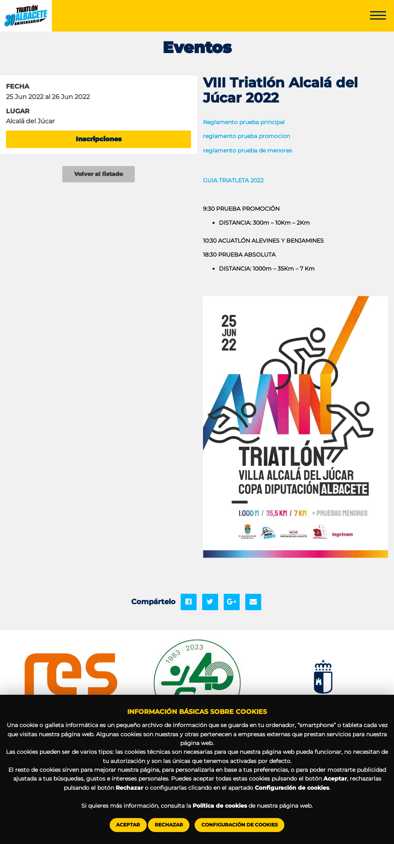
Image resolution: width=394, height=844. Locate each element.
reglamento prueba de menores (247, 150)
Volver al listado (98, 174)
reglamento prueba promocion (246, 136)
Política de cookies (220, 805)
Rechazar (169, 825)
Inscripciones (99, 139)
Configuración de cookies (239, 825)
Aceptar (128, 825)
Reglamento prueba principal (244, 122)
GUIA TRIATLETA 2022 (233, 180)
